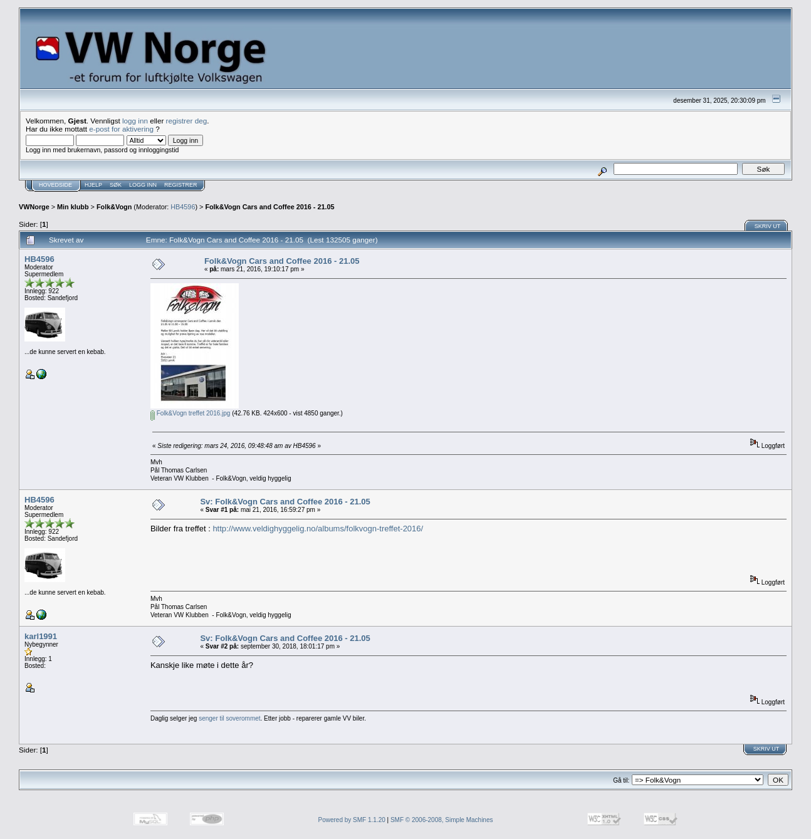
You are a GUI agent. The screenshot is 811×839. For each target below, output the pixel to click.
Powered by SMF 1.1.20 (351, 819)
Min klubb (73, 207)
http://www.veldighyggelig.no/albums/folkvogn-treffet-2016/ (317, 528)
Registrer (180, 185)
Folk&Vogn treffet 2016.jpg (190, 413)
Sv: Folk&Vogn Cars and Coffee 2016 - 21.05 (285, 501)
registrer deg (186, 121)
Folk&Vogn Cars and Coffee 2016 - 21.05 (269, 207)
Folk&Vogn (114, 207)
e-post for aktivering (121, 129)
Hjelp (93, 185)
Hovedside (55, 185)
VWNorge (34, 207)
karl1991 (40, 636)
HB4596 (182, 207)
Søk (116, 185)
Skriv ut (768, 226)
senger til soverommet (229, 718)
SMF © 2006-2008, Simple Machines (441, 819)
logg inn (135, 121)
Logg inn (143, 185)
